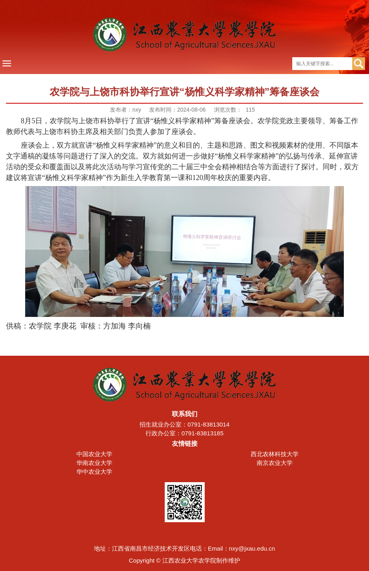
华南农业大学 (94, 462)
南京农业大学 (275, 462)
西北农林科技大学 (275, 454)
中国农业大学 (94, 454)
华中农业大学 (94, 471)
